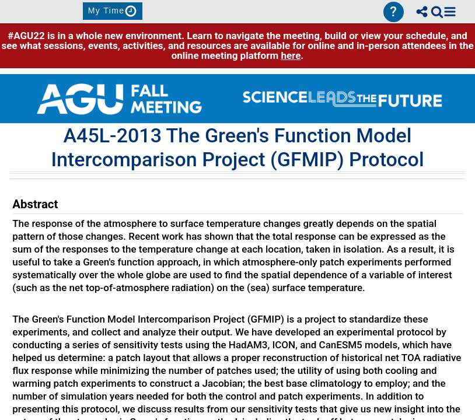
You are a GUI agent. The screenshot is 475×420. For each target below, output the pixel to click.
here (291, 55)
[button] (449, 11)
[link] (437, 11)
